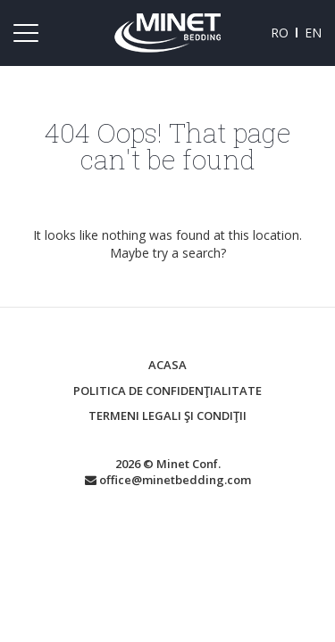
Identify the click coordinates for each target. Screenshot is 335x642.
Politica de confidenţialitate (167, 391)
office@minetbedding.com (168, 480)
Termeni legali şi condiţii (167, 415)
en (313, 32)
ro (280, 32)
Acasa (167, 365)
